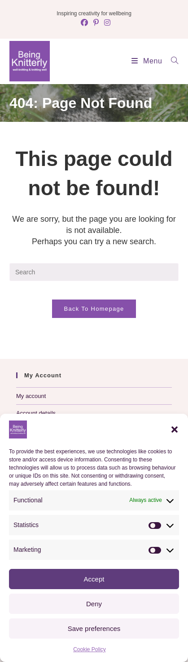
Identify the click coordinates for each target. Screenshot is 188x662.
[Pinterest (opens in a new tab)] (96, 23)
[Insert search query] (94, 272)
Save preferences (94, 628)
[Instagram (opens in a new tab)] (105, 23)
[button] (174, 429)
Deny (94, 604)
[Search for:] (171, 61)
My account (31, 396)
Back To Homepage (94, 308)
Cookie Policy (89, 649)
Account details (36, 413)
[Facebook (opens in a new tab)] (84, 23)
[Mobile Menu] (144, 61)
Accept (94, 579)
